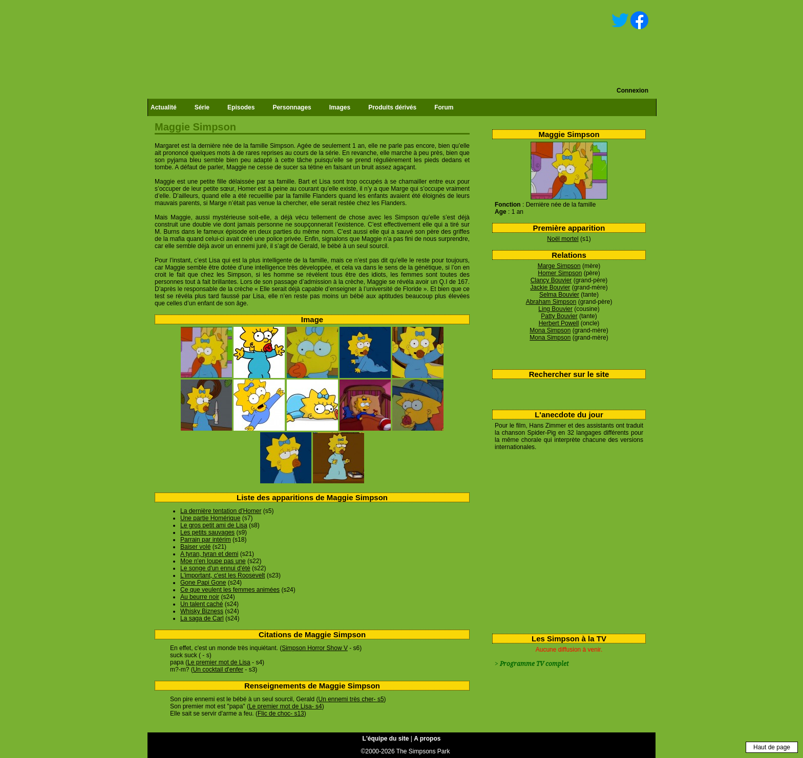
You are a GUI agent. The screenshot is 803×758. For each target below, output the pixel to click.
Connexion (632, 90)
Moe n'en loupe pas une (213, 561)
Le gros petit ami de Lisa (213, 525)
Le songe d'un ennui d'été (215, 568)
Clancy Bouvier (551, 280)
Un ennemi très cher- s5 (351, 699)
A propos (427, 738)
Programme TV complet (534, 663)
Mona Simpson (550, 330)
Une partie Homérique (210, 518)
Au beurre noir (199, 596)
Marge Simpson (559, 266)
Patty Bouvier (559, 316)
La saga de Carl (202, 618)
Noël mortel (562, 238)
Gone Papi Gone (203, 582)
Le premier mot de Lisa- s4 (285, 706)
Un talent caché (201, 604)
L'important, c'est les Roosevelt (222, 575)
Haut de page (771, 747)
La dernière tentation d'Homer (220, 511)
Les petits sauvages (207, 532)
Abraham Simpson (551, 301)
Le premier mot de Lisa (218, 662)
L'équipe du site (386, 738)
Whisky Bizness (201, 611)
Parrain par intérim (205, 539)
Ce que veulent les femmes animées (230, 589)
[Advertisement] (565, 540)
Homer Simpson (560, 273)
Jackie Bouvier (550, 287)
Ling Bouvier (555, 309)
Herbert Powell (559, 323)
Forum (443, 107)
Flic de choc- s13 (281, 713)
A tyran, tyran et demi (209, 554)
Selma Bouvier (559, 294)
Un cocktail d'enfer (218, 669)
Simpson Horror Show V (315, 648)
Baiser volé (195, 546)
